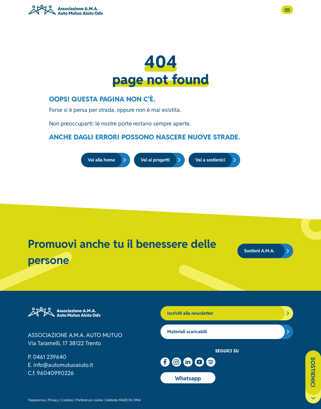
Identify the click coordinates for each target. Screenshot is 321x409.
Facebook (165, 362)
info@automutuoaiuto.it (63, 364)
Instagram (176, 362)
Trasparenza (36, 399)
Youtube (199, 362)
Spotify (210, 362)
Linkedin (188, 362)
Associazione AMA (65, 9)
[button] (287, 10)
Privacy (53, 399)
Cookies (67, 399)
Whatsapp (188, 378)
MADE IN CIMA (130, 399)
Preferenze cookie (89, 399)
